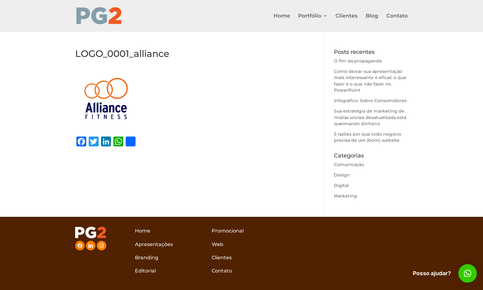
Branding (146, 257)
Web (217, 244)
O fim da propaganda (358, 60)
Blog (372, 16)
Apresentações (154, 244)
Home (282, 16)
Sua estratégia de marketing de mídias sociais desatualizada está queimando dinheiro (370, 117)
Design (342, 175)
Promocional (228, 231)
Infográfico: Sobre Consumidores (370, 100)
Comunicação (349, 164)
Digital (341, 185)
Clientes (346, 16)
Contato (397, 16)
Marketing (345, 195)
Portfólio (309, 16)
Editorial (145, 271)
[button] (467, 273)
